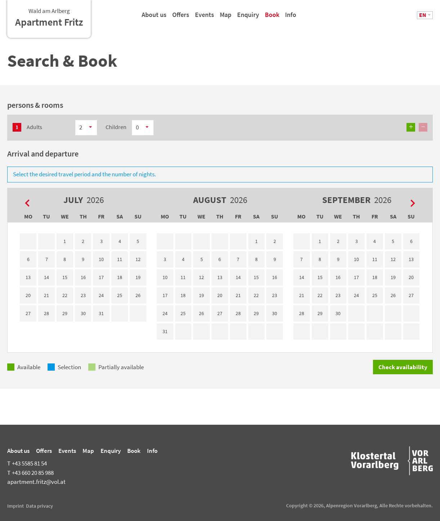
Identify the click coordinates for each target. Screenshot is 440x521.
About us (154, 17)
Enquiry (248, 17)
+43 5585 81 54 (27, 463)
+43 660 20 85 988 (30, 473)
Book (272, 17)
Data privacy (39, 505)
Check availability (402, 367)
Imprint (15, 505)
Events (204, 17)
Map (225, 17)
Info (290, 17)
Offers (180, 17)
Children (116, 127)
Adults (34, 127)
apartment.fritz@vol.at (36, 482)
